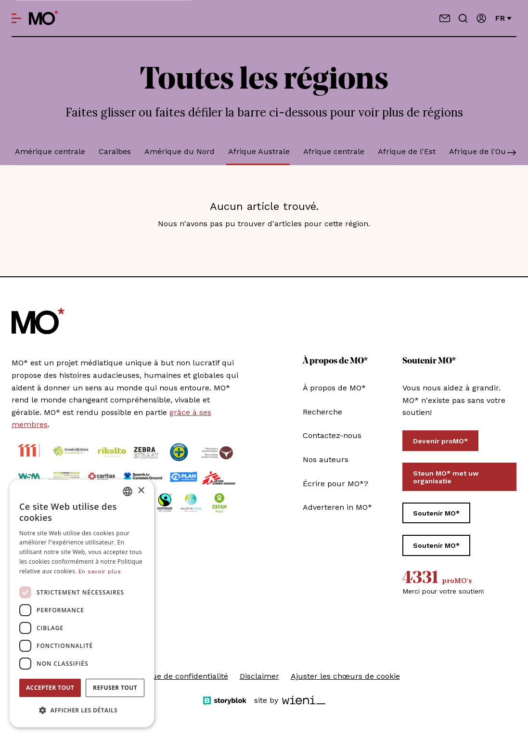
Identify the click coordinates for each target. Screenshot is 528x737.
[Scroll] (511, 153)
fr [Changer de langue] (503, 18)
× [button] (140, 490)
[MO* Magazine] (43, 18)
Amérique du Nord (179, 151)
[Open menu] (16, 18)
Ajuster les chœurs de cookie (345, 676)
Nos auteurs (325, 459)
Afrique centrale (333, 151)
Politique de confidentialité (178, 676)
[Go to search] (463, 18)
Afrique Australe (259, 151)
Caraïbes (115, 151)
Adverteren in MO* (337, 507)
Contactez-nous (332, 435)
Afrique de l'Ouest (483, 151)
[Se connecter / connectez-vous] (481, 18)
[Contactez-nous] (444, 18)
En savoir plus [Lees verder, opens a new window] (99, 571)
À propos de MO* (334, 387)
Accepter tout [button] (50, 688)
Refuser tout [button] (115, 688)
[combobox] (127, 491)
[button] (81, 710)
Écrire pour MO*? (335, 483)
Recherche (322, 411)
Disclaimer (259, 676)
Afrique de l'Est (407, 151)
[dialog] (82, 603)
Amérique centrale (50, 151)
